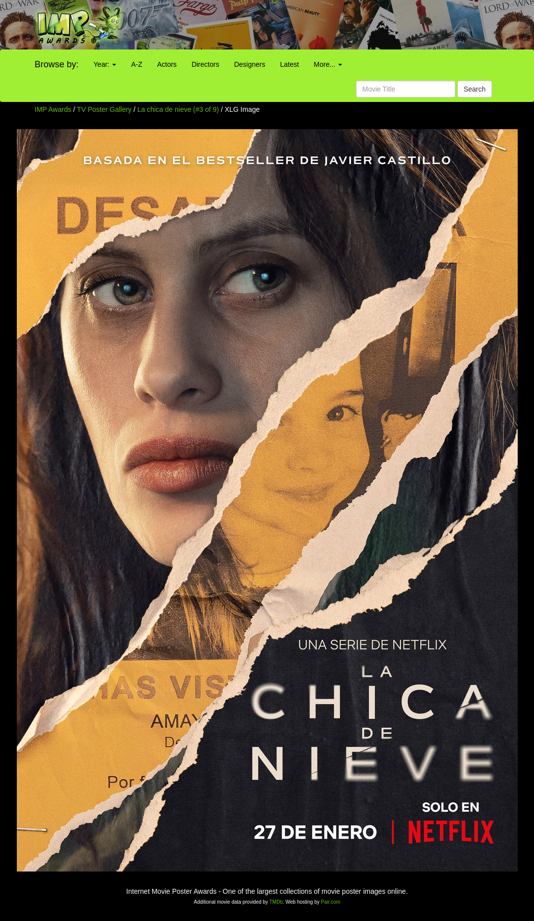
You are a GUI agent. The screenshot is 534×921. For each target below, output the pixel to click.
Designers (249, 64)
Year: (104, 64)
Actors (167, 64)
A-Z (136, 64)
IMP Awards (53, 109)
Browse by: (57, 64)
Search (475, 89)
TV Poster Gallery (104, 109)
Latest (289, 64)
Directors (205, 64)
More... (328, 64)
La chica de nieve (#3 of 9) (178, 109)
